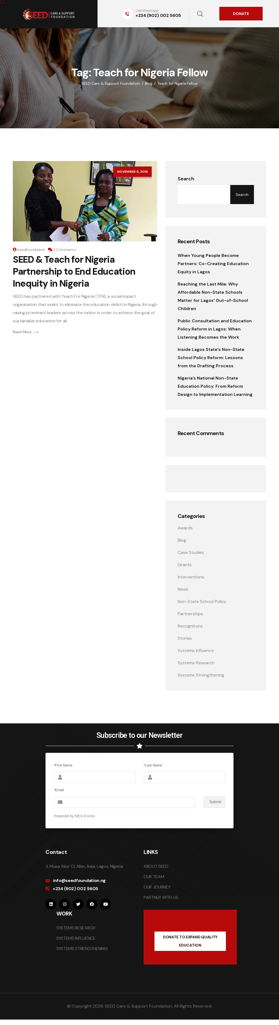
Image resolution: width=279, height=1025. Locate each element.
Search (186, 178)
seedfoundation (31, 249)
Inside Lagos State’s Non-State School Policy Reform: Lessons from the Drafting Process (211, 358)
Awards (185, 528)
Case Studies (191, 552)
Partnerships (190, 614)
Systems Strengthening (201, 675)
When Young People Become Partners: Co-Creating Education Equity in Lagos (213, 264)
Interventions (191, 577)
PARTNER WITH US (161, 897)
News (183, 589)
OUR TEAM (154, 877)
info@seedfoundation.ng (79, 880)
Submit (212, 802)
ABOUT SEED (156, 866)
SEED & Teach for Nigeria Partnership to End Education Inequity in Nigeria (74, 271)
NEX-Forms (85, 816)
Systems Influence (196, 650)
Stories (185, 638)
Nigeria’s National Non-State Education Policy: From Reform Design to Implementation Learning (215, 386)
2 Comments (64, 249)
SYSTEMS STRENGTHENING (81, 948)
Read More (25, 331)
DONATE (241, 13)
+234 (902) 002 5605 (158, 15)
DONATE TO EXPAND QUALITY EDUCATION (190, 941)
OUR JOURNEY (157, 887)
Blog (182, 540)
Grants (185, 565)
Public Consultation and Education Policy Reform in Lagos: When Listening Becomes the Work (215, 329)
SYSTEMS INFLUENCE (76, 938)
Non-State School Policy (202, 601)
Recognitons (190, 626)
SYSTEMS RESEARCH (75, 928)
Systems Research (196, 663)
